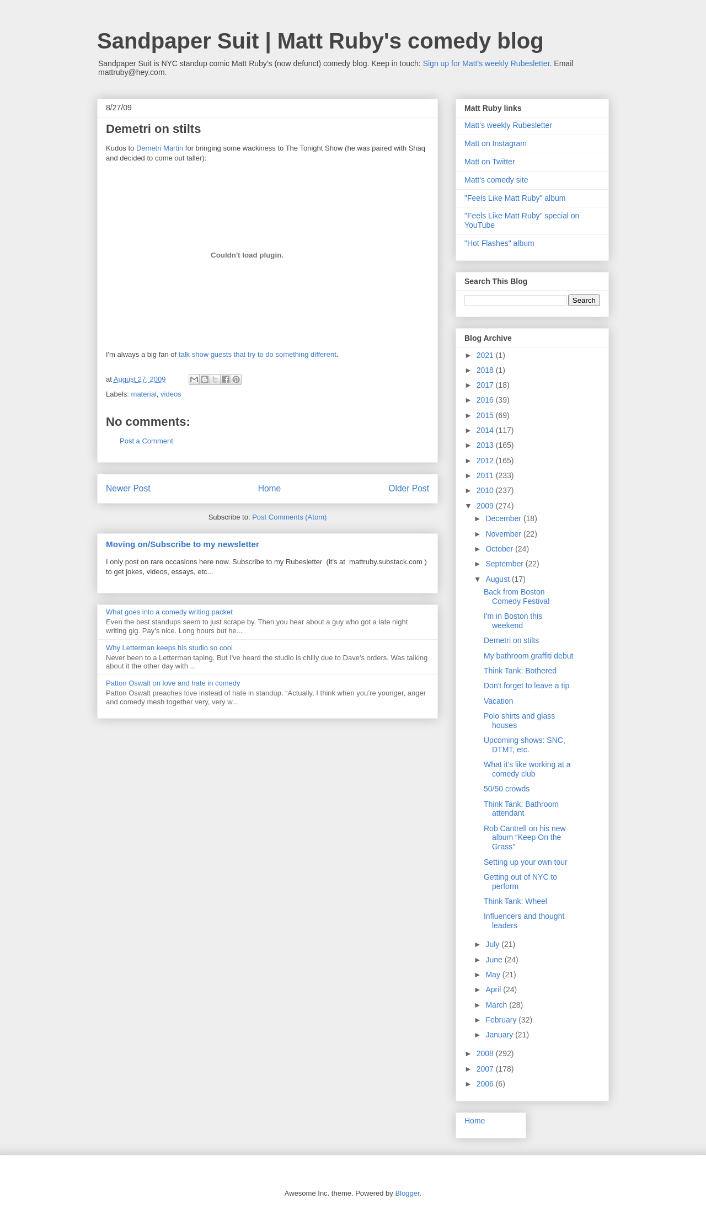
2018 (486, 370)
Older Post (408, 488)
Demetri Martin (159, 148)
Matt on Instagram (495, 143)
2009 (486, 505)
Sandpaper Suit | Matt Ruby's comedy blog (320, 41)
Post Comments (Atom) (289, 517)
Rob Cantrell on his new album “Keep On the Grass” (525, 838)
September (505, 563)
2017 (486, 385)
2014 (486, 430)
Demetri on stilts (511, 640)
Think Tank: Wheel (515, 901)
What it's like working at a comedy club (527, 769)
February (501, 1019)
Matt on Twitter (489, 161)
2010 (486, 490)
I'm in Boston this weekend (513, 621)
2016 (486, 399)
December (504, 518)
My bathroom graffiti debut (528, 655)
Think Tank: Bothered (520, 670)
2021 (486, 355)
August (498, 579)
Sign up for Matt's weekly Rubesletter (486, 63)
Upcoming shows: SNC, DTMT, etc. (524, 745)
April (494, 989)
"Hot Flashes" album (499, 243)
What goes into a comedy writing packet (169, 612)
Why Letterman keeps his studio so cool (169, 648)
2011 (486, 475)
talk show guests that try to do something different (257, 354)
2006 (486, 1083)
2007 (486, 1068)
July (493, 944)
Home (269, 488)
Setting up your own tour (526, 862)
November (504, 533)
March (497, 1004)
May (493, 974)
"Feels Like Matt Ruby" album (514, 198)
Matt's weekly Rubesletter (508, 125)
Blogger (407, 1193)
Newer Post (128, 488)
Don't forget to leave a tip (526, 685)
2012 (486, 460)
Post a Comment (146, 441)
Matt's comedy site (496, 179)
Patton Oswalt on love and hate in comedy (173, 683)
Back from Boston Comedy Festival (516, 596)
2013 (486, 445)
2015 (486, 415)
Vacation (498, 701)
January (500, 1034)
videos (171, 394)
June (494, 959)
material (144, 394)
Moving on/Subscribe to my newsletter (182, 544)
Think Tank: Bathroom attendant (521, 809)
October (500, 548)
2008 (486, 1053)
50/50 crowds (507, 788)
